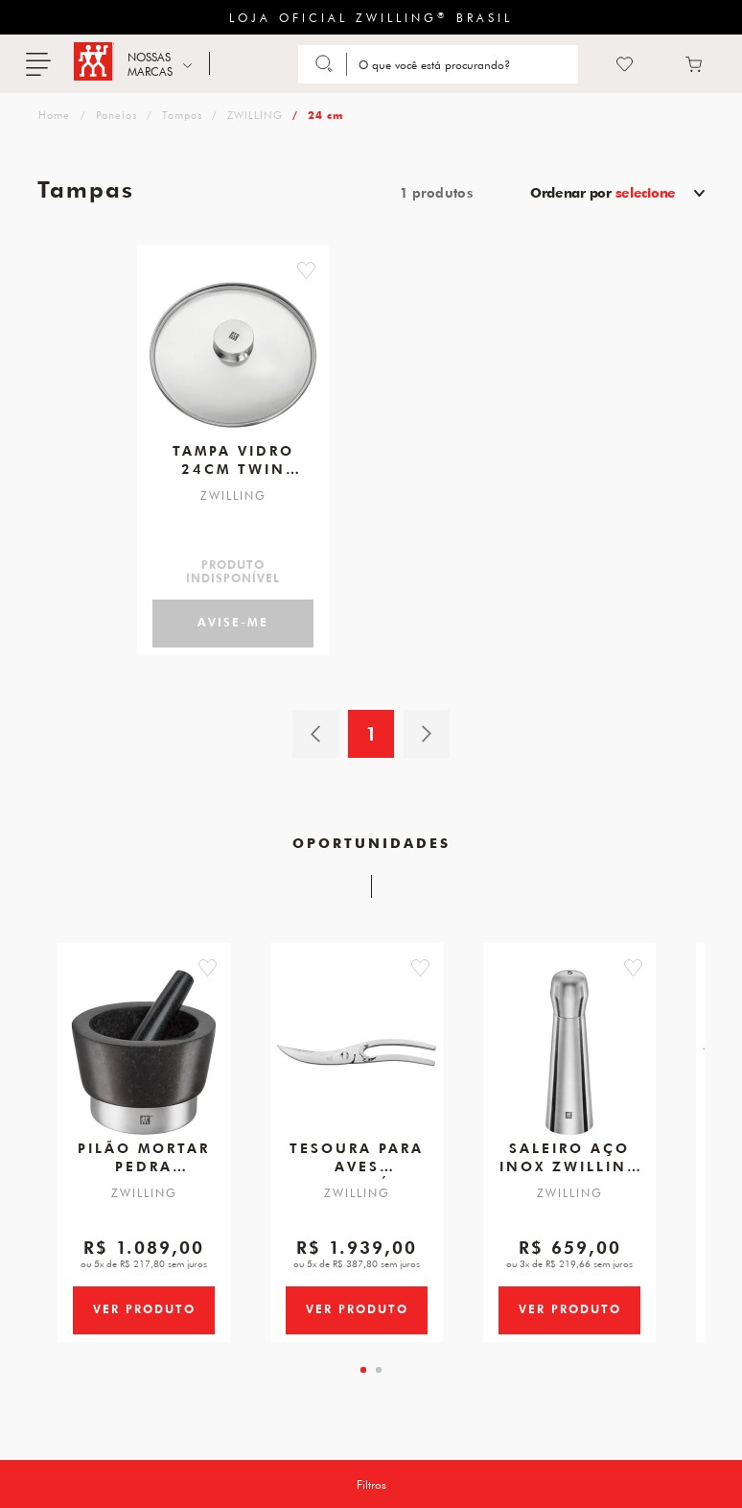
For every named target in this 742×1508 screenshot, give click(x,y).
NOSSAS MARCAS (150, 64)
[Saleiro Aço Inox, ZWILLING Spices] (569, 1056)
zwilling (52, 114)
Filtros (371, 1484)
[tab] (363, 1403)
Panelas (116, 114)
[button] (337, 270)
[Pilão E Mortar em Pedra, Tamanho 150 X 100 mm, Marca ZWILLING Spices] (144, 1056)
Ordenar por (603, 192)
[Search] (464, 64)
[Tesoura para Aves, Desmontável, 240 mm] (356, 1056)
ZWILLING (255, 114)
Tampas (182, 114)
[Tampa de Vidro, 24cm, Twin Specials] (233, 347)
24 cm (325, 114)
